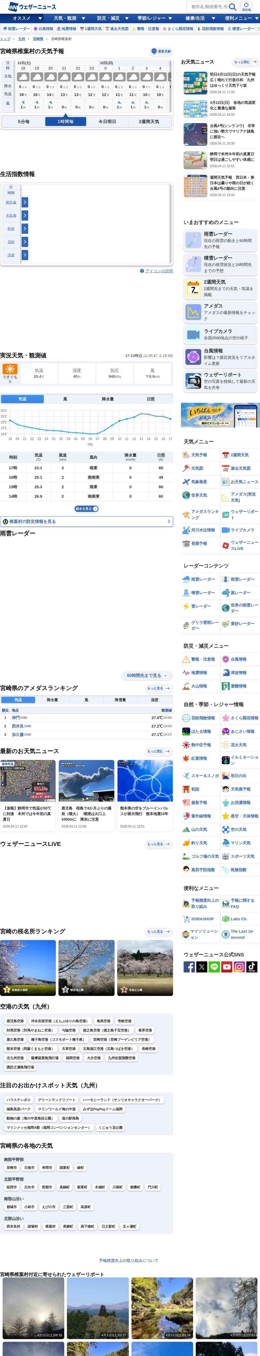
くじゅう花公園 (110, 1128)
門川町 (153, 1187)
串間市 (47, 1168)
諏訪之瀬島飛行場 (20, 1067)
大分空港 (94, 1058)
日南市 (29, 1168)
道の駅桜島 (70, 1118)
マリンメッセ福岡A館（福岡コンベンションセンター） (49, 1128)
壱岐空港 (124, 1021)
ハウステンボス (19, 1100)
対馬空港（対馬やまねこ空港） (31, 1030)
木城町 (100, 1187)
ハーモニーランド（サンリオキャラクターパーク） (122, 1100)
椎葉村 (50, 1226)
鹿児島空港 (15, 1021)
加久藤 (18, 735)
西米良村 (13, 1226)
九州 (21, 39)
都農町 (135, 1187)
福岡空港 (73, 1058)
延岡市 (12, 1187)
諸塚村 (33, 1226)
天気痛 (11, 215)
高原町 (86, 1207)
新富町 (82, 1187)
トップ (5, 39)
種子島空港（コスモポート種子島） (58, 1040)
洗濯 (11, 255)
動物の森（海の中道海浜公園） (31, 1118)
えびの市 (49, 1207)
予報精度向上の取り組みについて (128, 1260)
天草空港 (69, 1049)
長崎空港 (148, 1049)
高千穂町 (87, 1226)
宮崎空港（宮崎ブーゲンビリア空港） (122, 1040)
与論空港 (69, 1030)
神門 (16, 718)
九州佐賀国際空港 (121, 1058)
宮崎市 (12, 1168)
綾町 (80, 1168)
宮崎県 (38, 39)
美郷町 (68, 1226)
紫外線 (11, 202)
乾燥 (11, 228)
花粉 (11, 242)
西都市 (47, 1187)
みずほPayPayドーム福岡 (102, 1109)
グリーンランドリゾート (57, 1100)
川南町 (117, 1187)
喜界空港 (145, 1030)
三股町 (68, 1207)
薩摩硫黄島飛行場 (44, 1058)
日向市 (29, 1187)
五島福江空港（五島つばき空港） (108, 1049)
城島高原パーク (19, 1109)
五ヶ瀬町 (129, 1226)
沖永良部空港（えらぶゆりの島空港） (60, 1021)
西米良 (18, 726)
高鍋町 (65, 1187)
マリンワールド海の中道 (57, 1109)
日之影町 (108, 1226)
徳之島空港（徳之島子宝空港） (107, 1030)
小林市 (29, 1207)
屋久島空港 (15, 1040)
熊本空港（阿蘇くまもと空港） (31, 1049)
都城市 (12, 1207)
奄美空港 (103, 1021)
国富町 (65, 1168)
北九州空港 (15, 1058)
